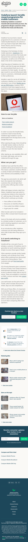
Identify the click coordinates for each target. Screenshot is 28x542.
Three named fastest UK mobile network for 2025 (17, 407)
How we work (14, 509)
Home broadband (7, 127)
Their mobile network (8, 122)
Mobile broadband (7, 124)
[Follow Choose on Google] (22, 33)
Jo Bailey (3, 32)
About (14, 501)
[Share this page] (25, 33)
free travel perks (18, 261)
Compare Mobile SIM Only (8, 463)
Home (2, 10)
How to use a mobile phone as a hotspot (18, 370)
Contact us (14, 506)
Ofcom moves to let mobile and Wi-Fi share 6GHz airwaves (17, 416)
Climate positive (14, 492)
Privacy (14, 511)
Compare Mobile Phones (8, 456)
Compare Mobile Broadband (9, 460)
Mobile (6, 10)
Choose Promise (14, 504)
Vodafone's (16, 53)
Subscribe (24, 439)
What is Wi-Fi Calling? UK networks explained (17, 361)
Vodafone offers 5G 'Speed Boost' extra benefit (17, 398)
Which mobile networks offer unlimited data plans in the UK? (18, 379)
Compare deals (21, 317)
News (10, 10)
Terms (14, 514)
